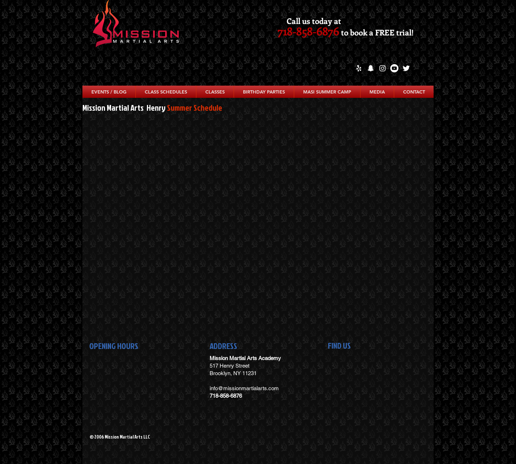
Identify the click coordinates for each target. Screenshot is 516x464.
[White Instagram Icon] (382, 68)
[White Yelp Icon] (359, 68)
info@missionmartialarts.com (244, 388)
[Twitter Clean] (406, 68)
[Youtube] (394, 68)
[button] (166, 92)
